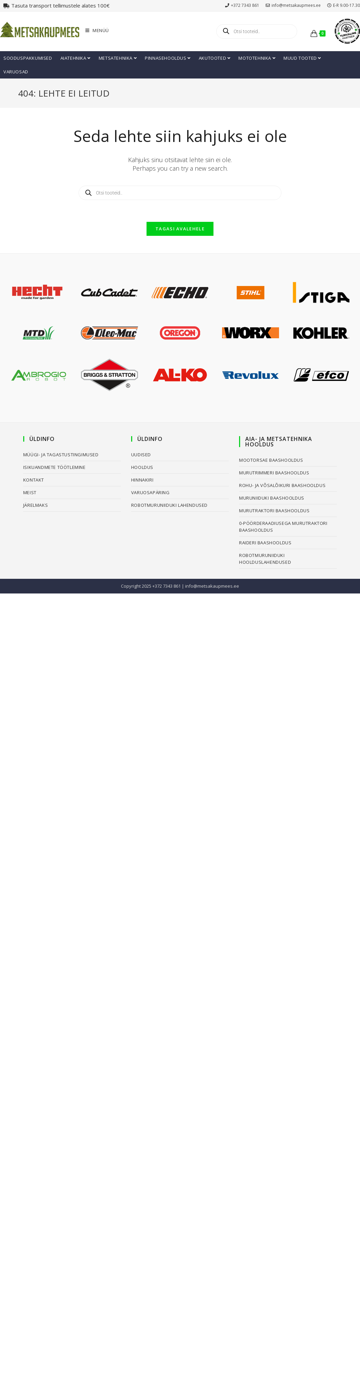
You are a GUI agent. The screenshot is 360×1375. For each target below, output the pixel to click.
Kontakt (33, 480)
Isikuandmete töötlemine (54, 467)
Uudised (141, 455)
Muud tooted (302, 58)
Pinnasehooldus (168, 58)
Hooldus (142, 467)
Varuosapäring (150, 492)
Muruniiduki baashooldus (271, 498)
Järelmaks (35, 505)
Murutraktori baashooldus (274, 510)
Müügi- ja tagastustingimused (61, 455)
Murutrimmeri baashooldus (274, 473)
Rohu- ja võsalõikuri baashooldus (282, 485)
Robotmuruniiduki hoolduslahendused (265, 558)
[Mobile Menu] (97, 30)
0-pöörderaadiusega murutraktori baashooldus (283, 526)
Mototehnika (256, 58)
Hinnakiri (142, 480)
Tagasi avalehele (180, 229)
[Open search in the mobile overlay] (256, 31)
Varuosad (15, 72)
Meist (30, 492)
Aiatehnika (75, 58)
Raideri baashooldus (265, 543)
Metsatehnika (118, 58)
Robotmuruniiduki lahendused (169, 505)
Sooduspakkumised (27, 58)
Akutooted (215, 58)
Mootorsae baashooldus (271, 460)
